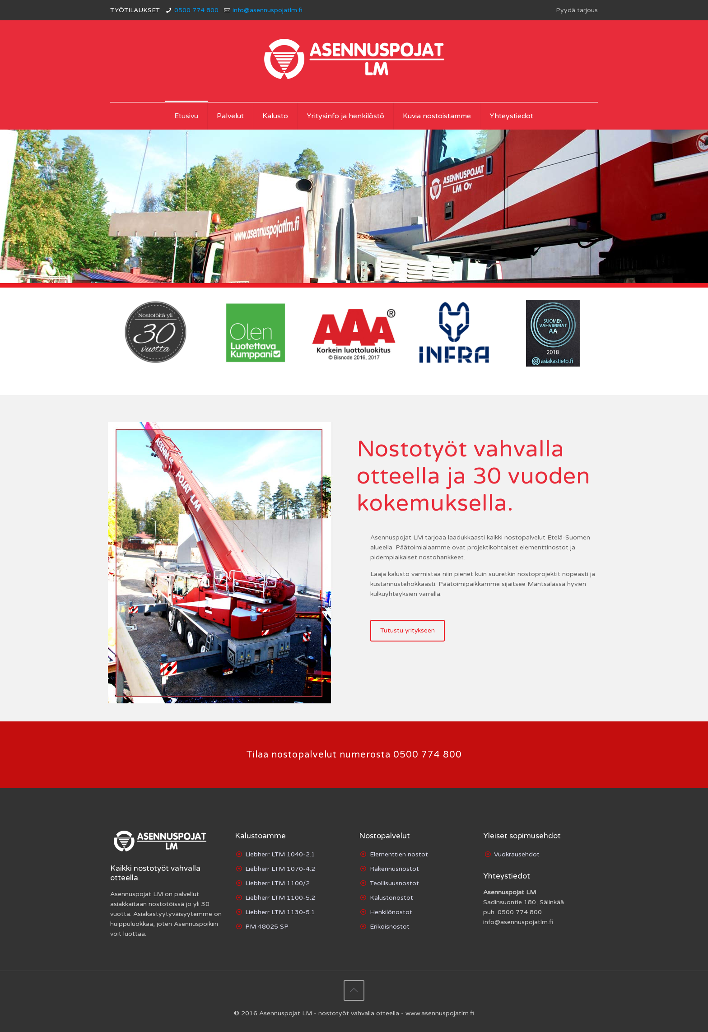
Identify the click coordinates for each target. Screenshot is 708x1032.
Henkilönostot (391, 912)
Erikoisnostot (390, 926)
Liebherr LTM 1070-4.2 (280, 869)
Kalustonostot (391, 898)
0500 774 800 (196, 10)
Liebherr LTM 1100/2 (277, 883)
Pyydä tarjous (577, 10)
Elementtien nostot (399, 854)
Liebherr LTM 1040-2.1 (280, 854)
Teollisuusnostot (394, 883)
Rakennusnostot (394, 869)
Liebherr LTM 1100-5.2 (280, 898)
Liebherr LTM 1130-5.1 (280, 912)
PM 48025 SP (267, 926)
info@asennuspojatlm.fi (268, 10)
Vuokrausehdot (517, 854)
